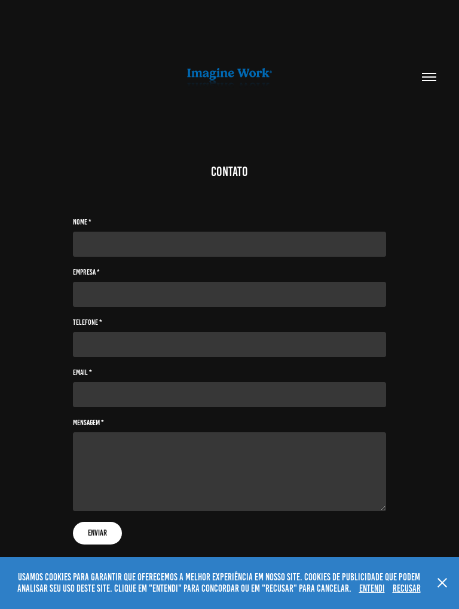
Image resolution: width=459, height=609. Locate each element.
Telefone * (87, 322)
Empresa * (86, 272)
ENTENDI (372, 588)
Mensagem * (88, 423)
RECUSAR (407, 588)
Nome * (82, 222)
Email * (82, 372)
